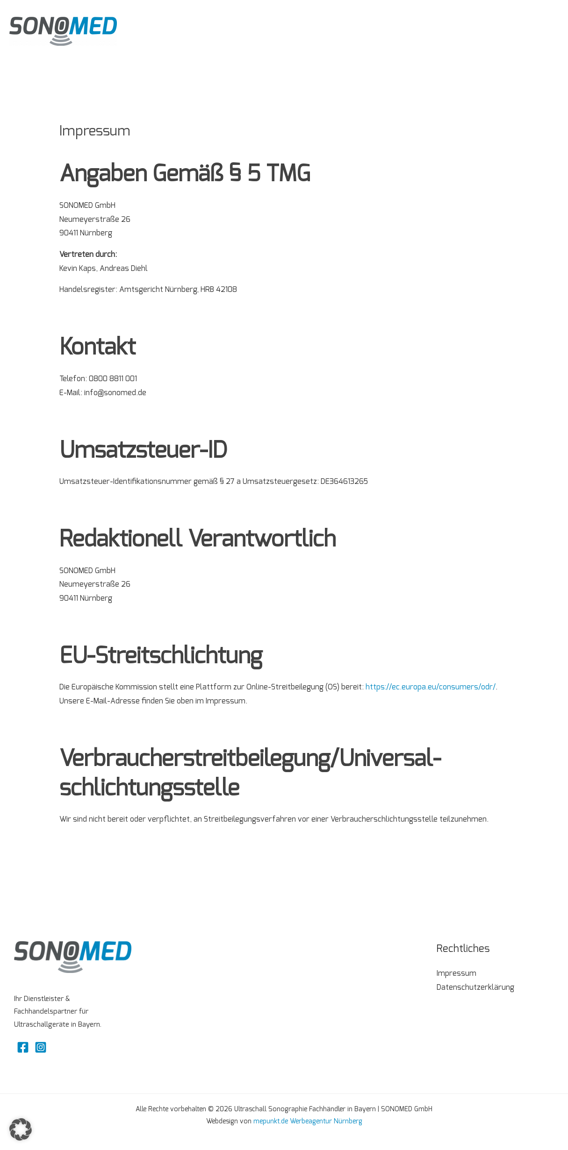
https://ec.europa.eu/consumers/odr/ (431, 687)
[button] (20, 1129)
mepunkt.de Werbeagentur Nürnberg (307, 1121)
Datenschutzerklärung (475, 987)
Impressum (456, 973)
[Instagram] (41, 1047)
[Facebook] (23, 1047)
